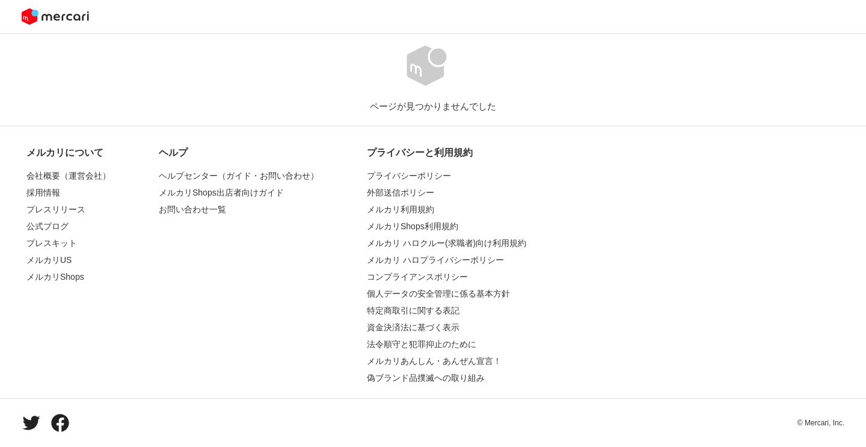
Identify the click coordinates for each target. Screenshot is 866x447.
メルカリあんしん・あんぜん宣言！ (434, 361)
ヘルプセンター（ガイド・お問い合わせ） (239, 175)
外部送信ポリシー (400, 192)
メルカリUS (49, 260)
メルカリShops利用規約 (412, 226)
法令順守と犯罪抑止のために (421, 344)
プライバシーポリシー (409, 175)
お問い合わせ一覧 (192, 209)
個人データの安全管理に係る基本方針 (438, 293)
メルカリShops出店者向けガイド (221, 192)
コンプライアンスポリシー (417, 277)
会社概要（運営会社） (68, 175)
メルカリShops (55, 277)
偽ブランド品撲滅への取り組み (426, 378)
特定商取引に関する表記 (413, 310)
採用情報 (43, 192)
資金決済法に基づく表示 (413, 327)
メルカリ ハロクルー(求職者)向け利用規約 (446, 243)
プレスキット (51, 243)
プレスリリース (55, 209)
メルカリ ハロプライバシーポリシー (435, 260)
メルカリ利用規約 (400, 209)
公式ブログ (47, 226)
